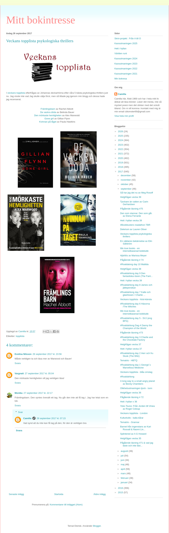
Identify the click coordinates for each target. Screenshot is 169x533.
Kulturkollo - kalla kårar (131, 417)
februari (125, 478)
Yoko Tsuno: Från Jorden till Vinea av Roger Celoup (137, 407)
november (126, 179)
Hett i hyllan (120, 48)
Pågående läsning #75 (131, 208)
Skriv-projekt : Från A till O (127, 38)
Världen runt (120, 53)
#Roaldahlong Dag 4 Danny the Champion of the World (136, 327)
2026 (121, 131)
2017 (121, 171)
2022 (121, 149)
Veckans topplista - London (134, 413)
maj (123, 464)
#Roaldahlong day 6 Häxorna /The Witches (135, 305)
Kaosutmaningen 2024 (125, 58)
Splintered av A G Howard (133, 433)
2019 (121, 162)
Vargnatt (19, 373)
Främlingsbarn (48, 109)
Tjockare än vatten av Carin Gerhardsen (134, 203)
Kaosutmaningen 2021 (125, 73)
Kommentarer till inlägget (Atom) (66, 504)
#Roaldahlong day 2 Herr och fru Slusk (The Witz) (136, 354)
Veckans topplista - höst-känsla (136, 299)
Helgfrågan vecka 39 (130, 197)
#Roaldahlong (127, 376)
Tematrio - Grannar (129, 422)
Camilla (27, 418)
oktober (125, 184)
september (126, 188)
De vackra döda (48, 112)
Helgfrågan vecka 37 (130, 344)
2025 (121, 135)
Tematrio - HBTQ (128, 360)
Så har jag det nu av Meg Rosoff (136, 192)
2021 (121, 153)
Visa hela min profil (124, 116)
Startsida (58, 494)
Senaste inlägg (16, 494)
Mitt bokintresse (40, 20)
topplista (20, 336)
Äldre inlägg (99, 494)
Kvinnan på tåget (48, 121)
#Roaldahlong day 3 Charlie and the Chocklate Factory (136, 338)
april (123, 469)
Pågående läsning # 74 (131, 260)
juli (122, 455)
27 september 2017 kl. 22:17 (38, 393)
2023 (121, 144)
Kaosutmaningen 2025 (125, 43)
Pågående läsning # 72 (131, 397)
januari (124, 482)
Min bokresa (120, 78)
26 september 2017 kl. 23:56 (47, 354)
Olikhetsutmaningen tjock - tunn (136, 388)
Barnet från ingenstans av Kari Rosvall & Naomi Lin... (135, 428)
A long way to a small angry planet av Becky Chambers (137, 382)
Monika (19, 393)
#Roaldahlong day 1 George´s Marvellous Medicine (135, 366)
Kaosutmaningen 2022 (125, 68)
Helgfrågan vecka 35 (130, 438)
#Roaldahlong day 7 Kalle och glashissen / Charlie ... (135, 293)
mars (124, 473)
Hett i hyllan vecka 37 (131, 348)
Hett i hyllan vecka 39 (131, 220)
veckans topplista (16, 93)
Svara (18, 363)
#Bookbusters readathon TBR (135, 225)
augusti (125, 451)
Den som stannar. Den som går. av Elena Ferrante (136, 214)
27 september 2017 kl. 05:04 (39, 373)
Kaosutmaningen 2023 (125, 63)
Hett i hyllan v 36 (128, 401)
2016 (121, 488)
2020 (121, 158)
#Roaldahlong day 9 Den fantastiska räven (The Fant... (136, 274)
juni (123, 460)
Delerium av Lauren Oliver (133, 229)
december (126, 175)
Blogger (97, 526)
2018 (121, 167)
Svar (20, 412)
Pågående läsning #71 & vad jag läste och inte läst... (136, 444)
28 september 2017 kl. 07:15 (51, 418)
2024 (121, 140)
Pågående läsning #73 (131, 332)
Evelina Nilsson (23, 354)
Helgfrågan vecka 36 (130, 392)
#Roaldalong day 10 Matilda (134, 264)
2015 (121, 492)
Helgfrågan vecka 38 (130, 269)
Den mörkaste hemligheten (47, 115)
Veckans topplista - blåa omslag (136, 372)
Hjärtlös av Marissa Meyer (133, 255)
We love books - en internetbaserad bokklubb (134, 249)
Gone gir (48, 118)
